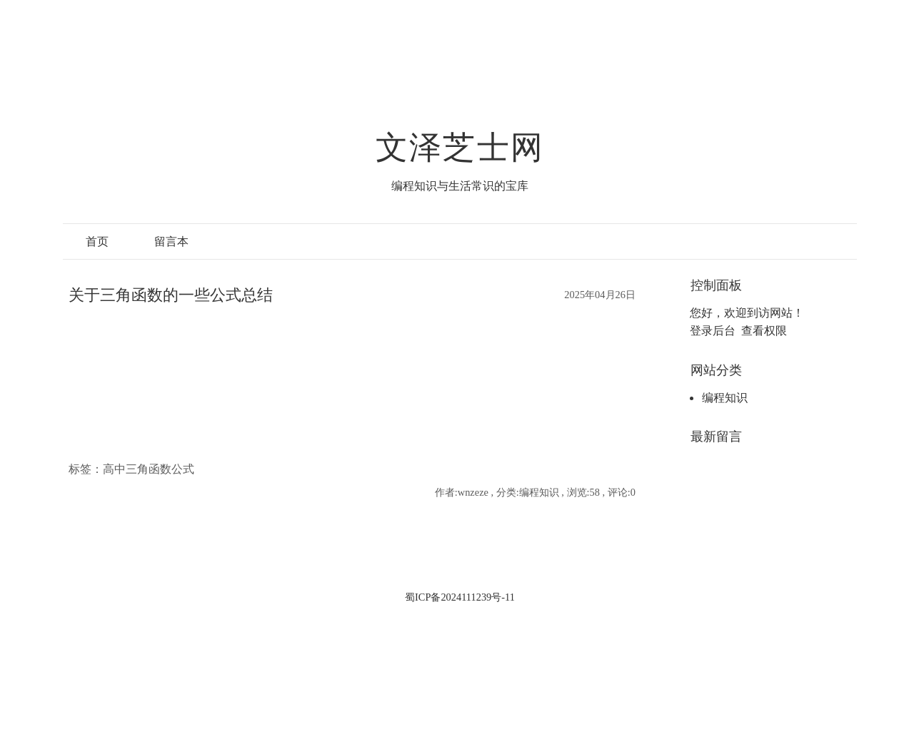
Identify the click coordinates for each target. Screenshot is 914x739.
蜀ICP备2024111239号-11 (460, 597)
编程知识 (725, 398)
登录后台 (712, 331)
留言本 (171, 241)
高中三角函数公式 (148, 469)
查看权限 (764, 331)
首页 (97, 241)
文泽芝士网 (460, 147)
